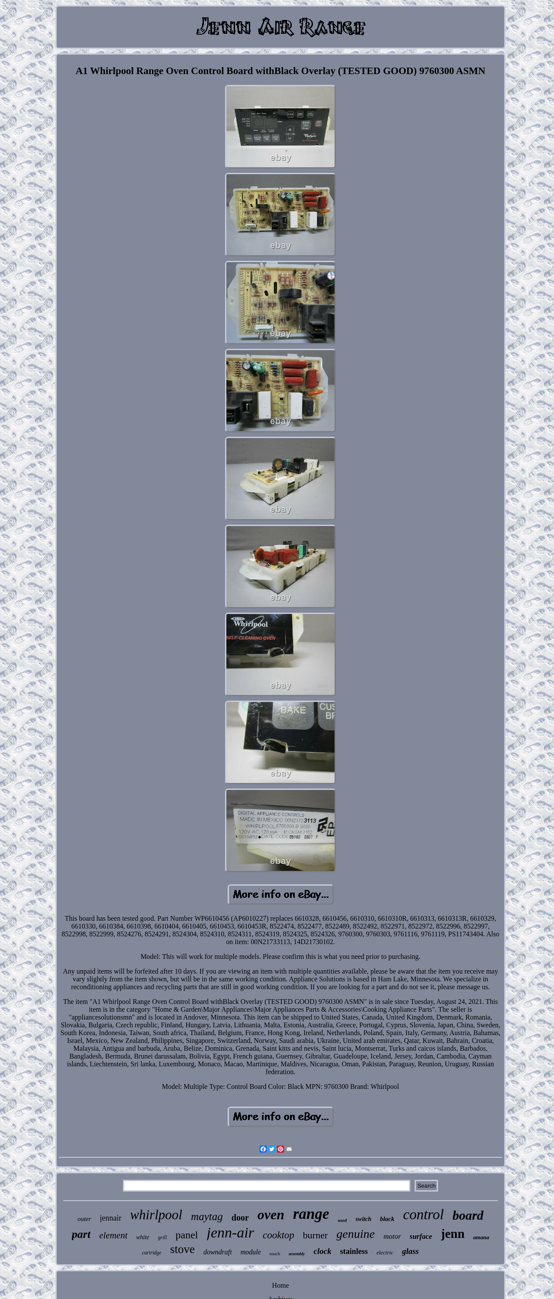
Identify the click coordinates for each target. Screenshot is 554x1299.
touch (275, 1253)
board (467, 1215)
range (311, 1213)
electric (385, 1252)
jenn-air (230, 1232)
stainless (354, 1251)
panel (187, 1235)
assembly (297, 1253)
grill (162, 1237)
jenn (453, 1234)
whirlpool (156, 1214)
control (423, 1214)
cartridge (151, 1253)
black (387, 1218)
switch (363, 1219)
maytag (207, 1216)
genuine (355, 1234)
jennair (111, 1218)
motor (392, 1236)
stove (182, 1249)
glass (410, 1251)
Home (280, 1285)
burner (315, 1235)
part (81, 1234)
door (240, 1217)
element (113, 1235)
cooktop (278, 1235)
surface (421, 1236)
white (142, 1237)
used (342, 1220)
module (251, 1252)
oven (271, 1214)
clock (323, 1251)
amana (481, 1237)
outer (84, 1218)
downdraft (217, 1252)
